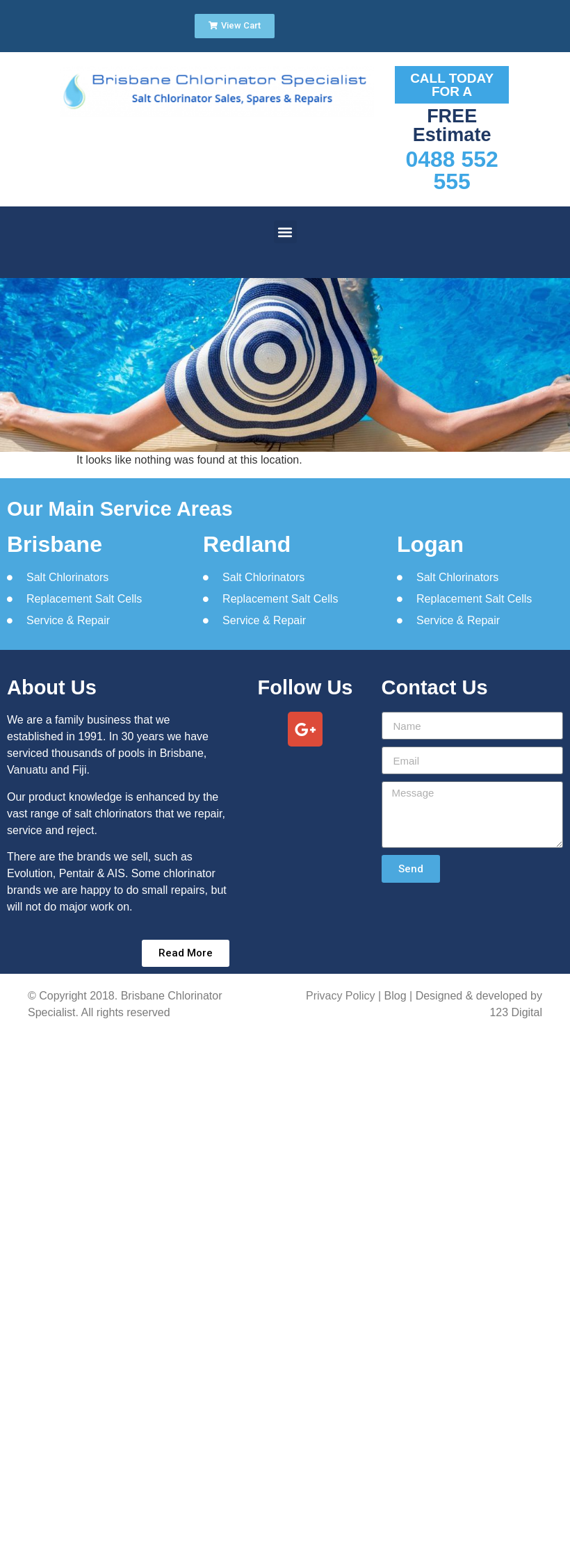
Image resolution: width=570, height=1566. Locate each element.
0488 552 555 (451, 170)
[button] (285, 231)
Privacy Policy (340, 996)
